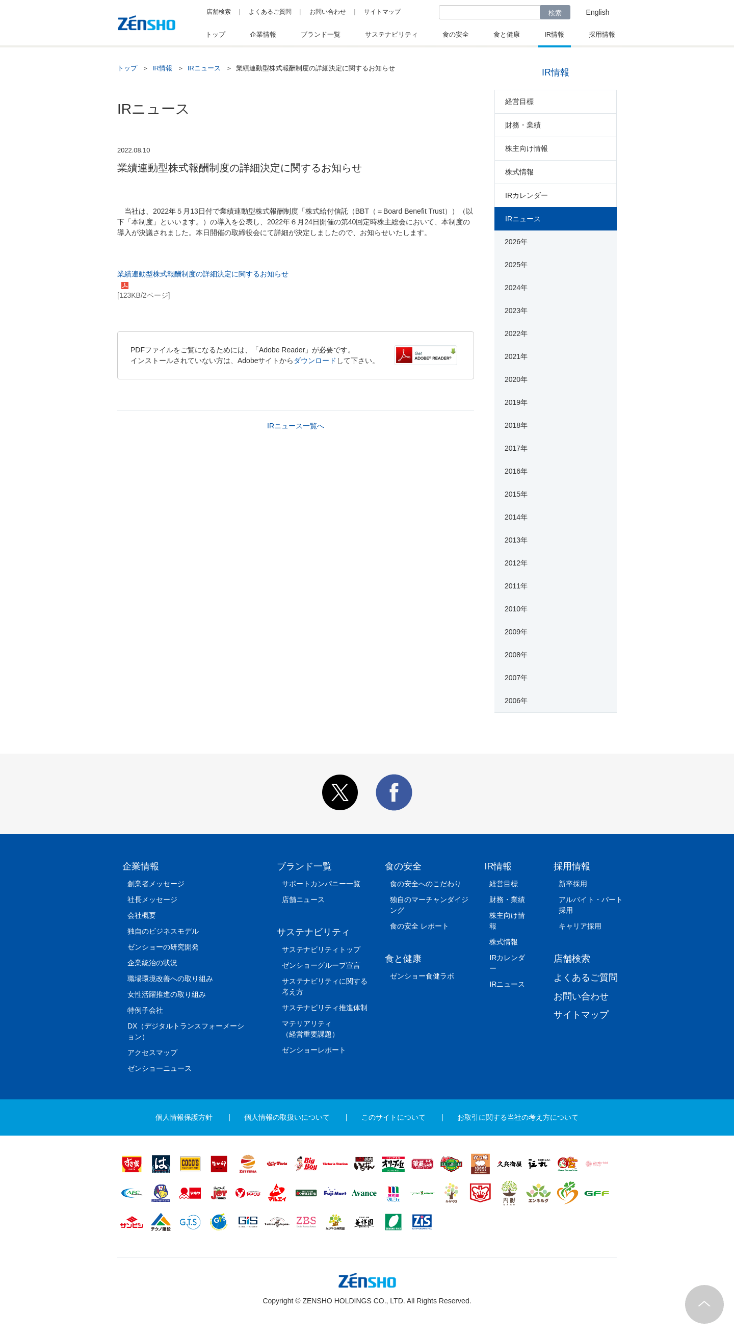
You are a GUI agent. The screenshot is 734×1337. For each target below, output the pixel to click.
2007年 (516, 678)
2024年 (516, 288)
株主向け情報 (526, 148)
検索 (555, 13)
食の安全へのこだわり (425, 884)
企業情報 (140, 866)
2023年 (516, 310)
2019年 (516, 402)
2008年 (516, 655)
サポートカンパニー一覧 (321, 884)
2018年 (516, 425)
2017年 (516, 448)
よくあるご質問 (270, 11)
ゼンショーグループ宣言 (321, 965)
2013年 (516, 540)
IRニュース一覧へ (295, 426)
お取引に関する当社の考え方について (518, 1117)
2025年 (516, 265)
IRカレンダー (526, 195)
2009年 (516, 632)
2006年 (516, 701)
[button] (340, 808)
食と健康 (403, 959)
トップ (127, 68)
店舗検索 (218, 11)
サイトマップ (382, 11)
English (598, 12)
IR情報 (162, 68)
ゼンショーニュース (159, 1068)
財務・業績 (523, 125)
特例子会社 (145, 1010)
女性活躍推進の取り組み (166, 994)
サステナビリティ (313, 932)
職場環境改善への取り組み (170, 978)
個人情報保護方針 (184, 1117)
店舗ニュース (303, 899)
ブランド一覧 (304, 866)
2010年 (516, 609)
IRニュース (204, 68)
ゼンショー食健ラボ (422, 976)
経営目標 (519, 101)
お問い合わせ (327, 11)
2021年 (516, 356)
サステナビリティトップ (321, 949)
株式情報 (519, 172)
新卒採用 (573, 884)
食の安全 (403, 866)
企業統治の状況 (152, 963)
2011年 (516, 586)
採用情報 (572, 866)
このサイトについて (393, 1117)
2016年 (516, 471)
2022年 (516, 333)
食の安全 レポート (419, 926)
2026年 (516, 242)
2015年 (516, 494)
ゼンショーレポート (314, 1050)
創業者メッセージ (156, 884)
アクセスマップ (152, 1052)
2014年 (516, 517)
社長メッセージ (152, 899)
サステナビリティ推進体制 (325, 1008)
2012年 (516, 563)
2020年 (516, 379)
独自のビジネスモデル (163, 931)
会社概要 (141, 915)
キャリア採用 (580, 926)
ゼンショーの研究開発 (163, 947)
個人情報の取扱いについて (287, 1117)
